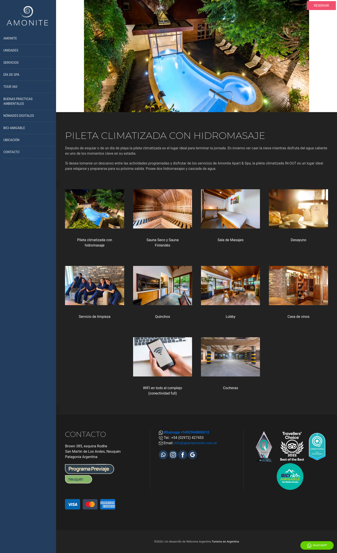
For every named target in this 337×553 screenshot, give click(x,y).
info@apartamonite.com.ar (195, 443)
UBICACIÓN (11, 140)
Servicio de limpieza (95, 317)
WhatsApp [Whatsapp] (317, 545)
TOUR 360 (10, 86)
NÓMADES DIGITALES (18, 115)
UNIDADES (10, 50)
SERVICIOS (11, 62)
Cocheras (230, 388)
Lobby (230, 317)
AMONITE (10, 38)
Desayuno (298, 240)
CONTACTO (11, 152)
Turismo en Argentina (225, 541)
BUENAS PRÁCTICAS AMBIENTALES (18, 101)
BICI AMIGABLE (14, 128)
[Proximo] (330, 56)
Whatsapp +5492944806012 (186, 432)
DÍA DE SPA (11, 74)
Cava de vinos (298, 317)
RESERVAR (321, 5)
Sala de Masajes (230, 240)
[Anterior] (63, 56)
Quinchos (162, 317)
